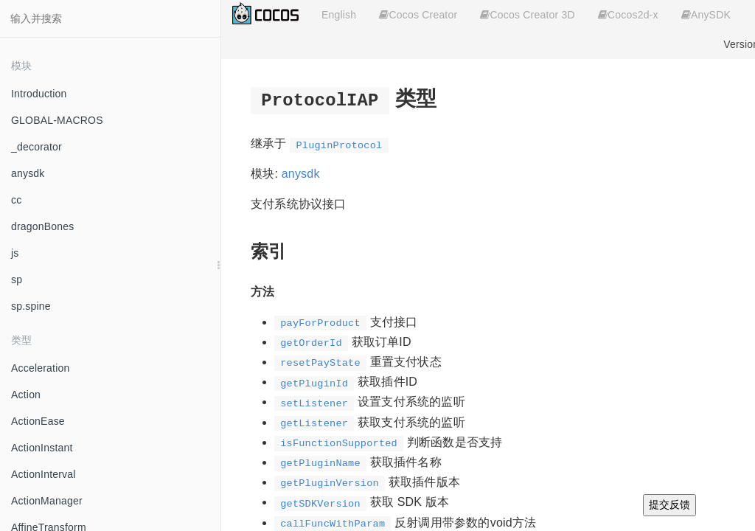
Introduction (39, 94)
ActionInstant (42, 448)
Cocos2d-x (628, 15)
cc (16, 200)
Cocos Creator (418, 15)
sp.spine (31, 306)
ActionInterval (43, 474)
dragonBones (42, 226)
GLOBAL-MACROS (57, 120)
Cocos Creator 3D (527, 15)
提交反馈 (669, 504)
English (338, 15)
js (15, 253)
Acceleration (40, 368)
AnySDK (706, 15)
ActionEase (38, 421)
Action (26, 394)
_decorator (36, 147)
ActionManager (47, 501)
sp (16, 279)
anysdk (28, 173)
